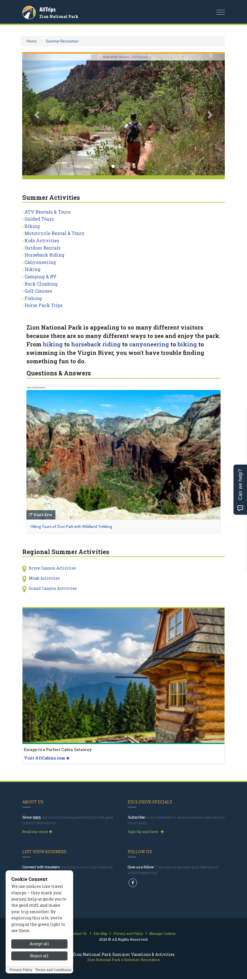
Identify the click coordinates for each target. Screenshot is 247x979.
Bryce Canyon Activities (52, 568)
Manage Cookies (162, 933)
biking (187, 344)
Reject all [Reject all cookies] (39, 955)
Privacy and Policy (128, 933)
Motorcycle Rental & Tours (54, 233)
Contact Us (78, 933)
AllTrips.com (140, 57)
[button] (37, 114)
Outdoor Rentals (42, 248)
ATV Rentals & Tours (47, 212)
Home (31, 41)
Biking (32, 226)
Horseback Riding (44, 255)
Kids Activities (41, 240)
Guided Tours (39, 219)
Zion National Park (58, 16)
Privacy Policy (20, 969)
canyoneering (149, 344)
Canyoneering (40, 262)
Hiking (32, 269)
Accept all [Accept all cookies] (39, 943)
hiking (53, 344)
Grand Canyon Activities (53, 588)
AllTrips (47, 9)
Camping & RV (40, 276)
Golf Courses (38, 291)
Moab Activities (44, 578)
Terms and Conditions (53, 969)
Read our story (37, 831)
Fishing (33, 298)
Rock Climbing (41, 284)
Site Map (100, 933)
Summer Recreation (62, 41)
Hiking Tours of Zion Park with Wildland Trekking (71, 526)
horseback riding (96, 344)
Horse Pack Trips (43, 305)
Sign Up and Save (146, 831)
